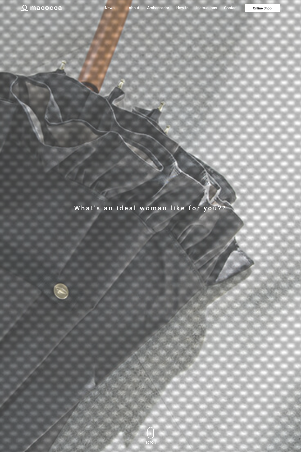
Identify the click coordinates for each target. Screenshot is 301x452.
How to (182, 8)
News (109, 8)
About (134, 8)
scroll (150, 436)
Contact (231, 8)
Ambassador (158, 8)
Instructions (206, 8)
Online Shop (262, 8)
